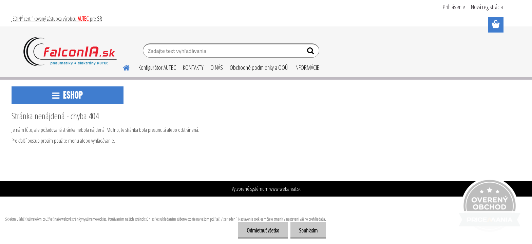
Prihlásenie (454, 7)
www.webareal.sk (285, 188)
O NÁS (216, 67)
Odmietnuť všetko (263, 230)
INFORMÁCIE (306, 67)
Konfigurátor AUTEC (157, 67)
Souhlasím (308, 230)
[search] (311, 52)
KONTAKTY (193, 67)
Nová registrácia (487, 7)
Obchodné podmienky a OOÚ (259, 67)
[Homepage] (122, 67)
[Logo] (70, 51)
